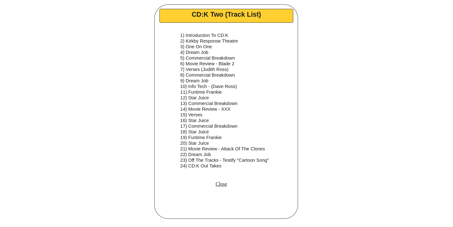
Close (221, 184)
